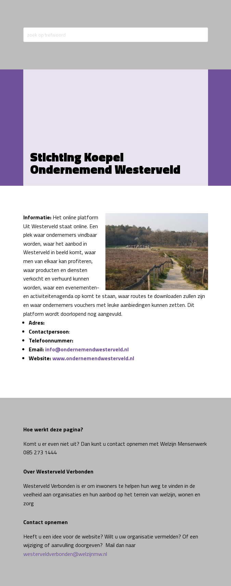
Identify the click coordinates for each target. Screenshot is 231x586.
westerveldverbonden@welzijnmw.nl (65, 554)
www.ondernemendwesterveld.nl (93, 358)
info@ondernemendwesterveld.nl (87, 349)
